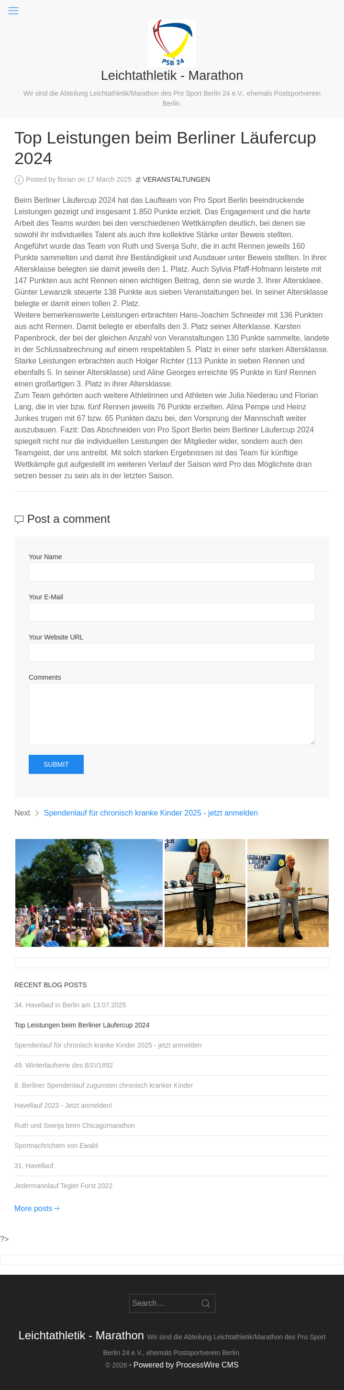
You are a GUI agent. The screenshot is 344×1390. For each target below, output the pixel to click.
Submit (56, 764)
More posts (38, 1208)
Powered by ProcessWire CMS (186, 1365)
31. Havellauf (34, 1165)
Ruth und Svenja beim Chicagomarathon (74, 1125)
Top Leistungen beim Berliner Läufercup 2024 (82, 1025)
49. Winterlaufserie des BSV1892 (63, 1065)
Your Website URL (56, 637)
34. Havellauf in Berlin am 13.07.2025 (70, 1005)
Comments (45, 677)
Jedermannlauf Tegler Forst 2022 (63, 1186)
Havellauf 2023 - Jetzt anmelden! (63, 1105)
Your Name (45, 557)
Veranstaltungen (176, 179)
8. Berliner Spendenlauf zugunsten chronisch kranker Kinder (103, 1085)
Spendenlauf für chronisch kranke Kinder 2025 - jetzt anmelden (151, 813)
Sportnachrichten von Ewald (56, 1145)
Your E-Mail (46, 597)
